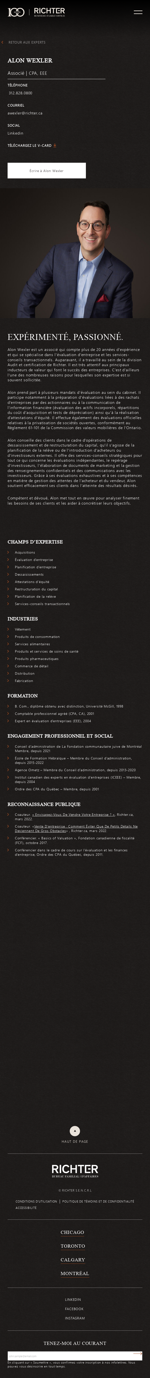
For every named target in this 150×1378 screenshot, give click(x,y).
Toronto (73, 1246)
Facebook (74, 1308)
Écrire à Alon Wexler (47, 170)
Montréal (75, 1273)
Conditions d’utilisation (37, 1201)
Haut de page (75, 1141)
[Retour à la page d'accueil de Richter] (75, 1171)
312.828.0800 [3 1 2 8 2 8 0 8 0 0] (20, 92)
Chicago (72, 1232)
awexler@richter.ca (25, 112)
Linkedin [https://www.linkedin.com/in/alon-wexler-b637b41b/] (15, 133)
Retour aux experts (27, 42)
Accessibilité (26, 1208)
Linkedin (73, 1299)
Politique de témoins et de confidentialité (98, 1201)
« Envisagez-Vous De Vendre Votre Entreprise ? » (73, 814)
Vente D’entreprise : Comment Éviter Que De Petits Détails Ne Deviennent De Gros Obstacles (76, 828)
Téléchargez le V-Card (30, 145)
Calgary (73, 1259)
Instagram (75, 1318)
